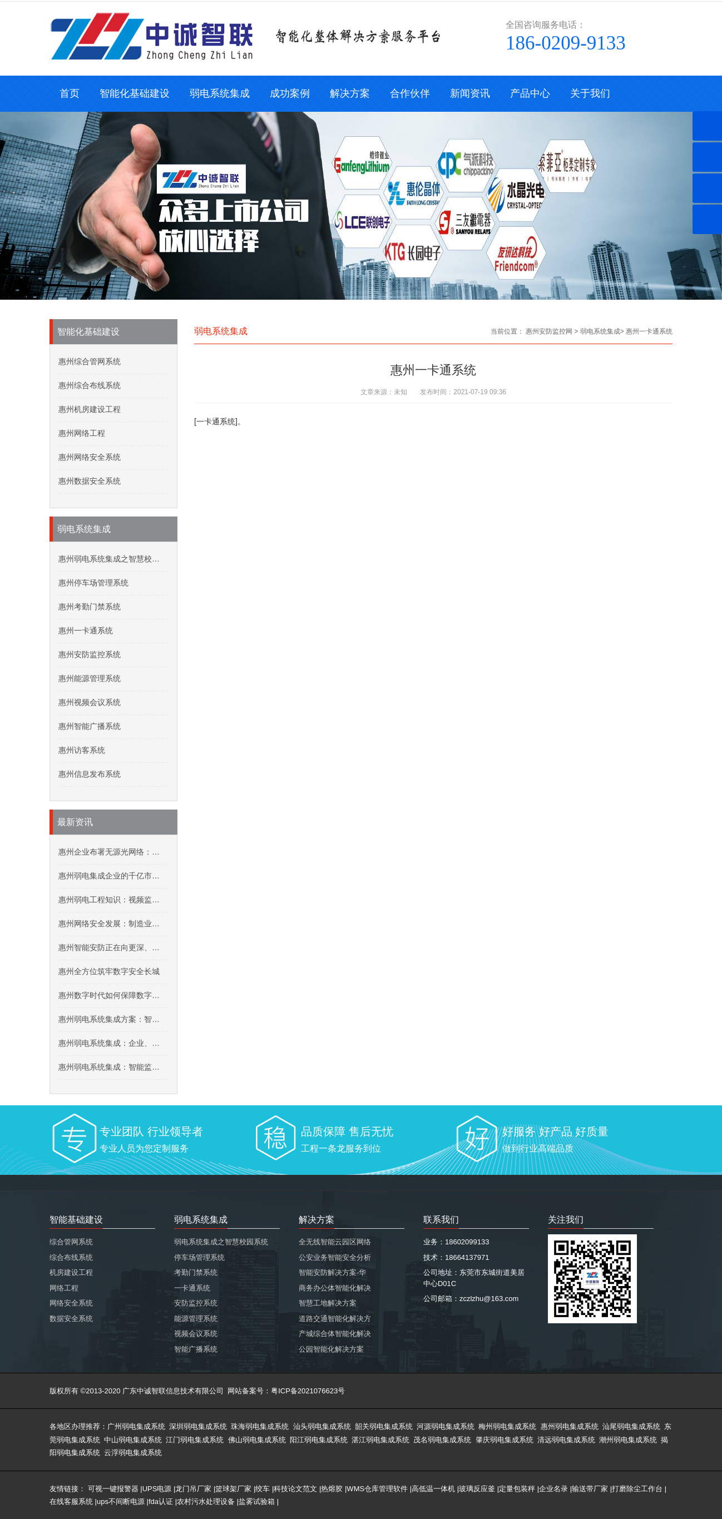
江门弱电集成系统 (195, 1440)
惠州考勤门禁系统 (89, 606)
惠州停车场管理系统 (93, 582)
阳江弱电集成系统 (319, 1440)
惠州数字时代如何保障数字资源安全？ (113, 995)
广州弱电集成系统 (136, 1426)
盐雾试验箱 (257, 1501)
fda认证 (161, 1501)
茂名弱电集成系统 (442, 1440)
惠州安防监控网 (549, 331)
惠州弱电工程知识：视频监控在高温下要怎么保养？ (113, 899)
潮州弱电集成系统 (628, 1440)
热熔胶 (332, 1489)
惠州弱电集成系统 (570, 1426)
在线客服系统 (71, 1501)
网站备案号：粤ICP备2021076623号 (286, 1391)
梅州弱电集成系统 (507, 1426)
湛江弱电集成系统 (380, 1440)
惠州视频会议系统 (89, 702)
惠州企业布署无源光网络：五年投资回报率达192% (113, 851)
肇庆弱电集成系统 (504, 1440)
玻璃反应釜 (477, 1489)
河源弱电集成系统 (445, 1426)
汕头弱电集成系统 (322, 1426)
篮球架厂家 (233, 1489)
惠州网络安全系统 (89, 457)
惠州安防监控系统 (89, 654)
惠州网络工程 (81, 433)
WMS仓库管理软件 (377, 1489)
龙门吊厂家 (193, 1489)
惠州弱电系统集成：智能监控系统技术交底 (113, 1067)
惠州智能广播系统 (89, 726)
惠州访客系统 (81, 750)
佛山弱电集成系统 (257, 1440)
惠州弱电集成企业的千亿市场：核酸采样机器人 (113, 875)
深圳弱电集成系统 (198, 1426)
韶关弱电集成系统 (384, 1426)
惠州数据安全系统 (89, 480)
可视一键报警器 (113, 1489)
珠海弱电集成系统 (260, 1426)
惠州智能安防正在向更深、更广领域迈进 (113, 947)
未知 (400, 392)
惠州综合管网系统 (89, 361)
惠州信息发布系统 (89, 774)
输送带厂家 (590, 1489)
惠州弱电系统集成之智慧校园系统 (113, 558)
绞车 (262, 1489)
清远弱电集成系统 (566, 1440)
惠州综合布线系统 (89, 385)
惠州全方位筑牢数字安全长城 (109, 971)
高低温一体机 (433, 1489)
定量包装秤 (517, 1489)
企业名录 (553, 1489)
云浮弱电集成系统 (133, 1452)
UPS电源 (157, 1489)
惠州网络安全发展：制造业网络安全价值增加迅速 (113, 923)
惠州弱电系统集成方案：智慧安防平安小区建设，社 (113, 1019)
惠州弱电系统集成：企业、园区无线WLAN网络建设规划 (113, 1043)
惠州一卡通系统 (85, 630)
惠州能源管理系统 (89, 678)
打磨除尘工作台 (637, 1489)
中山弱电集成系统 (133, 1440)
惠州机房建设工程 (89, 409)
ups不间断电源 (121, 1501)
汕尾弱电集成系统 (631, 1426)
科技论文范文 (295, 1489)
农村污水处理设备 (206, 1501)
